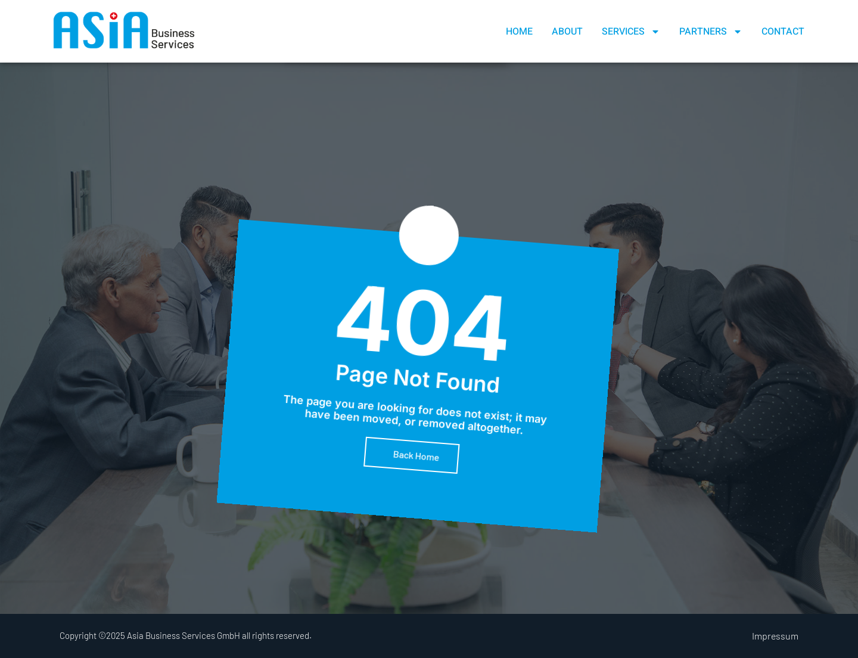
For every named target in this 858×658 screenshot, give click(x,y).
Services (631, 31)
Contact (782, 31)
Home (519, 31)
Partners (710, 31)
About (567, 31)
